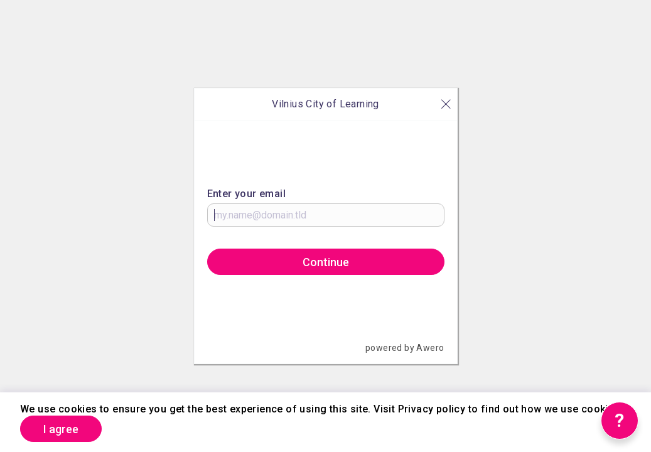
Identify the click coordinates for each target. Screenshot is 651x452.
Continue (326, 262)
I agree (60, 429)
